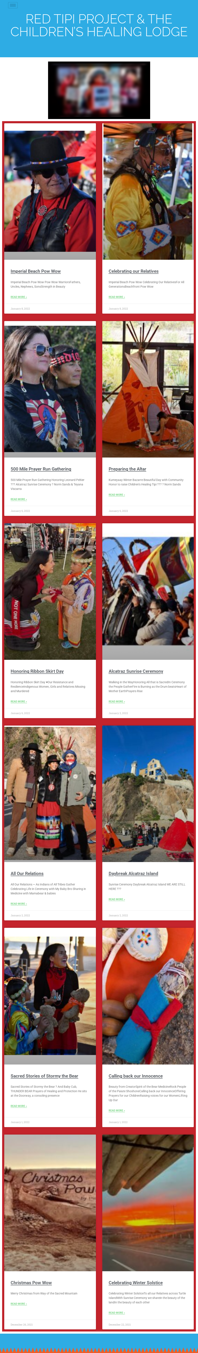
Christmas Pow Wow (31, 1282)
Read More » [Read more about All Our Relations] (19, 903)
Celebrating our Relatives (134, 271)
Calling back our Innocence (136, 1076)
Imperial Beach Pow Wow (36, 271)
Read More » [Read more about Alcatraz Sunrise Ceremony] (117, 701)
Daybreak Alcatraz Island (133, 873)
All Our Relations (27, 873)
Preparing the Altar (127, 469)
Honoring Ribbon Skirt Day (37, 671)
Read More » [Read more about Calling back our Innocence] (117, 1110)
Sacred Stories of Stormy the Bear (44, 1076)
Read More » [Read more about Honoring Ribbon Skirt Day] (19, 701)
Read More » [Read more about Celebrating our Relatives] (117, 297)
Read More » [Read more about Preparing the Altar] (117, 494)
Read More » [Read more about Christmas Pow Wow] (19, 1303)
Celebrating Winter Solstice (136, 1282)
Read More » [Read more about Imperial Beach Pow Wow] (19, 297)
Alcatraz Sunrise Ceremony (136, 671)
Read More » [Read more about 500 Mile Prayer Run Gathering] (19, 499)
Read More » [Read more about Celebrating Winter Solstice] (117, 1312)
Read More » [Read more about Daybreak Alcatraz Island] (117, 899)
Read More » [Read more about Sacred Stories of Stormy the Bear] (19, 1106)
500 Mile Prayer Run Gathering (41, 469)
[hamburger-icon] (13, 5)
